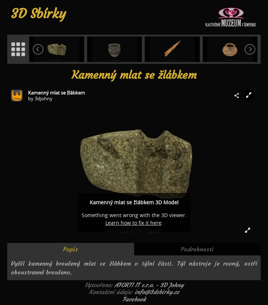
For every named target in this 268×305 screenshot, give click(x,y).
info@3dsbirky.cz (157, 292)
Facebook (134, 299)
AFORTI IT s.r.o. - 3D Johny (149, 285)
